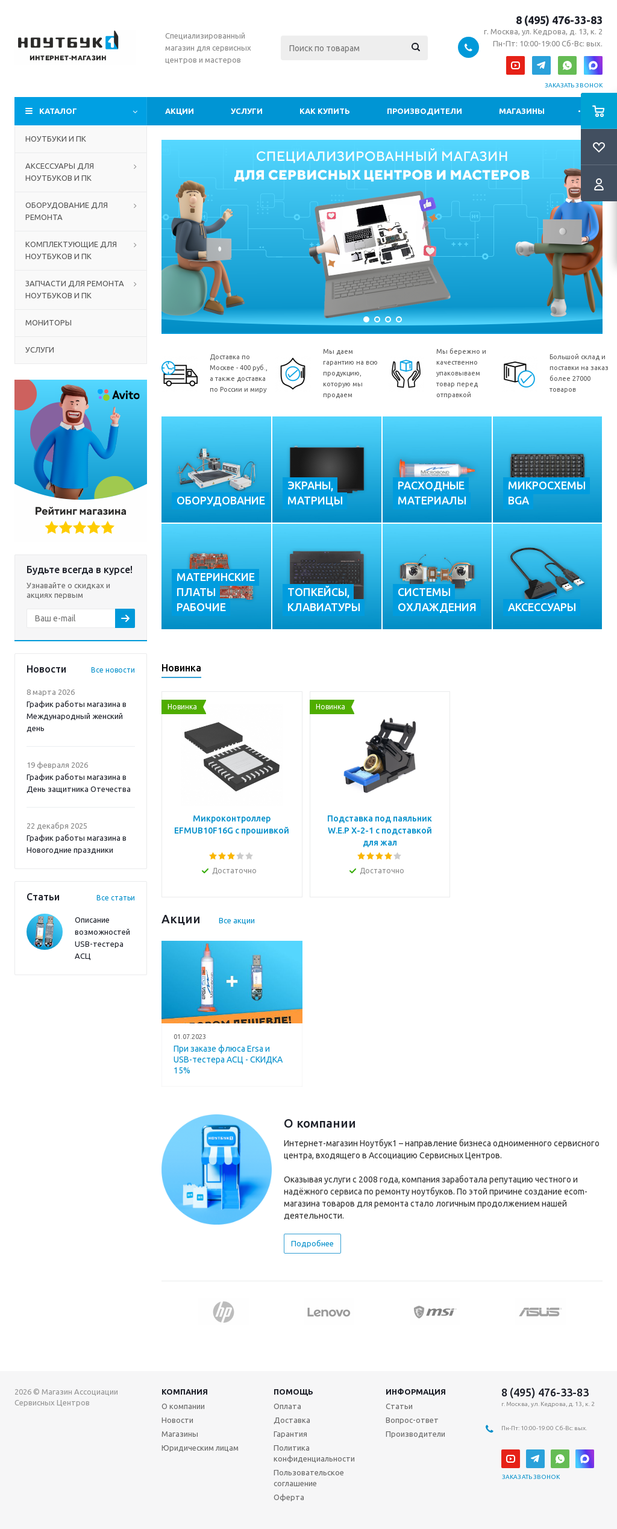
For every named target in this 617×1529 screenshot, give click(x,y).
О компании (183, 1406)
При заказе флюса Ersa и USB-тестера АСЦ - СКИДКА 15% (228, 1059)
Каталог (58, 111)
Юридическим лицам (200, 1447)
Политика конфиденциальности (314, 1453)
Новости (177, 1420)
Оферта (289, 1497)
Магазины (522, 111)
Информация (416, 1391)
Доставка (292, 1420)
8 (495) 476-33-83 (559, 19)
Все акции (237, 920)
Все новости (113, 670)
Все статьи (115, 898)
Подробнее (312, 1243)
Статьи (399, 1406)
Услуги (247, 111)
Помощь (293, 1391)
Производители (424, 111)
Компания (184, 1391)
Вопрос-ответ (412, 1420)
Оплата (287, 1406)
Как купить (324, 111)
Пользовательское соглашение (309, 1477)
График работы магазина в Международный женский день (77, 716)
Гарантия (290, 1434)
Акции (179, 111)
